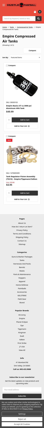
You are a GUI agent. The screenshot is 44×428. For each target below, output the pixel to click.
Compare (32, 50)
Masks (22, 271)
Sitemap (22, 244)
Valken (22, 339)
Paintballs (22, 288)
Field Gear (22, 299)
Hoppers (21, 278)
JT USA (22, 346)
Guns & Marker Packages (22, 256)
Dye (22, 325)
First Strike (22, 343)
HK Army (22, 315)
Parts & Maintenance (22, 274)
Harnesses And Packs (22, 264)
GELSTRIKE (22, 295)
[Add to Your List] (22, 126)
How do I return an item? (22, 226)
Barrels (22, 267)
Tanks (22, 260)
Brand (22, 302)
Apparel (22, 281)
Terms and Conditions (22, 233)
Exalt (22, 336)
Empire (22, 318)
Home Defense (22, 285)
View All (22, 350)
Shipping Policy (22, 237)
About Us (22, 223)
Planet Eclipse (22, 322)
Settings (22, 414)
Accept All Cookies (22, 424)
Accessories (22, 292)
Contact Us (21, 241)
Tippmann (22, 329)
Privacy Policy (22, 230)
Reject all (22, 419)
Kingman (22, 332)
